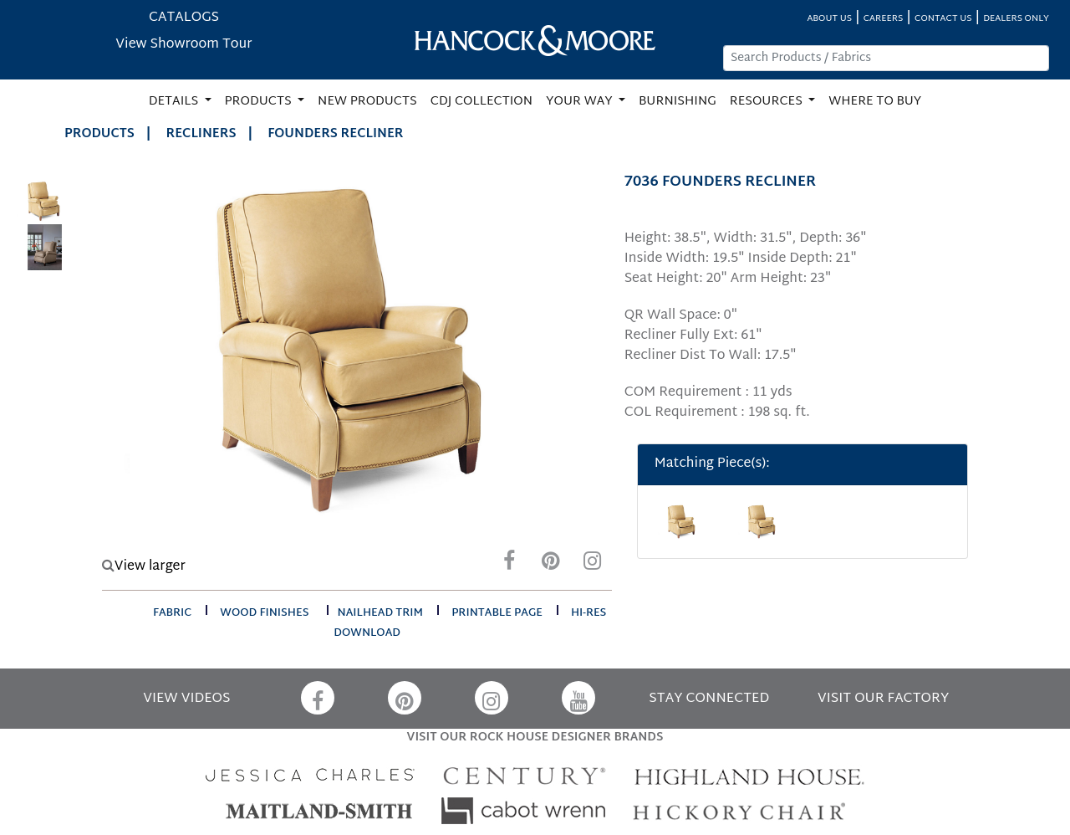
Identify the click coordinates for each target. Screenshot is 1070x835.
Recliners (201, 134)
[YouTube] (578, 698)
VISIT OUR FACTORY (883, 699)
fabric (172, 613)
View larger (144, 567)
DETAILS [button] (175, 101)
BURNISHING (677, 101)
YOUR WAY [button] (580, 101)
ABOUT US (829, 19)
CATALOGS (184, 18)
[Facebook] (509, 565)
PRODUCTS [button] (260, 101)
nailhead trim (381, 613)
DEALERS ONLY (1016, 19)
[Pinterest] (551, 565)
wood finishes (264, 613)
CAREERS (884, 19)
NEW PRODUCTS (367, 101)
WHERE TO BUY (874, 101)
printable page (497, 613)
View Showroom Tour (183, 45)
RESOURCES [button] (768, 101)
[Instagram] (592, 565)
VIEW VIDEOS (186, 699)
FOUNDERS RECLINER (335, 134)
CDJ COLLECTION (481, 101)
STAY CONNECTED (709, 699)
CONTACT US (943, 19)
